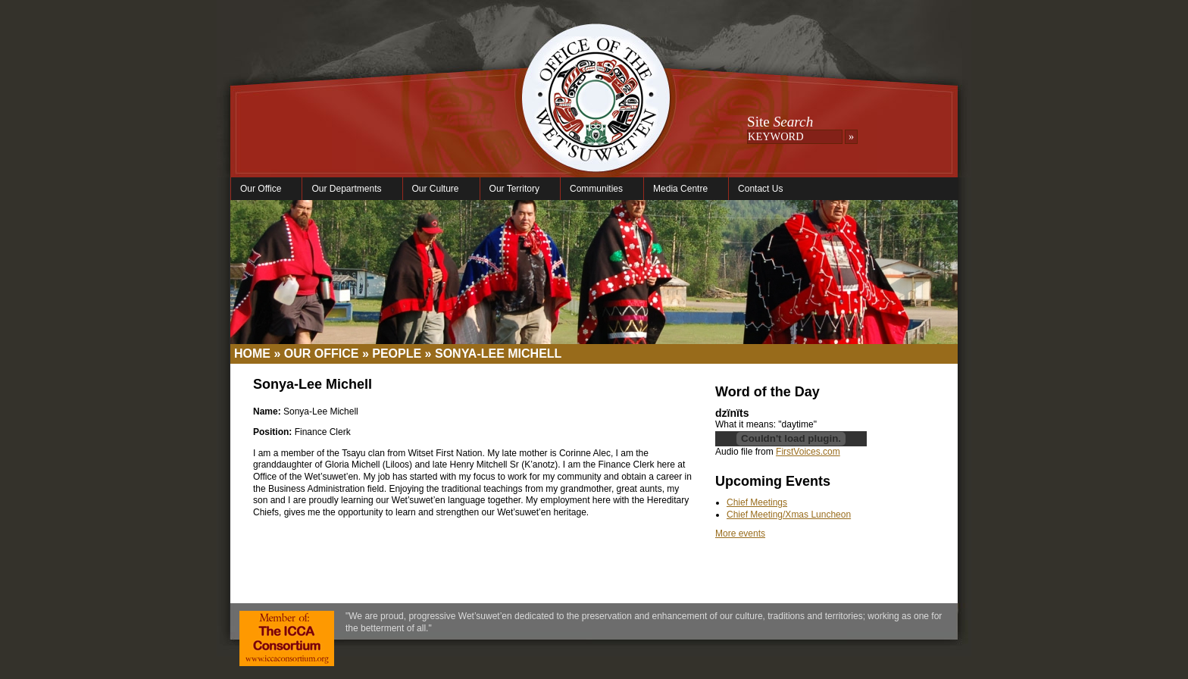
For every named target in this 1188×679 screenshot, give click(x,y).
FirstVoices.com (808, 451)
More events (740, 533)
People (396, 353)
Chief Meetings (757, 502)
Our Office (262, 189)
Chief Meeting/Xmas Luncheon (789, 514)
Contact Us (760, 188)
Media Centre (682, 189)
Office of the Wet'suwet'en (595, 113)
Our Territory (516, 189)
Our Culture (437, 189)
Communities (598, 189)
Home (252, 353)
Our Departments (348, 189)
